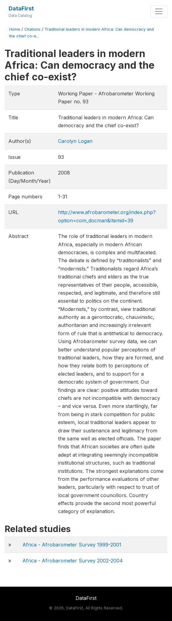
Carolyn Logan (75, 141)
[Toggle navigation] (158, 11)
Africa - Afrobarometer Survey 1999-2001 (71, 545)
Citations (32, 29)
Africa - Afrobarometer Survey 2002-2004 (72, 561)
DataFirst (21, 8)
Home (14, 29)
